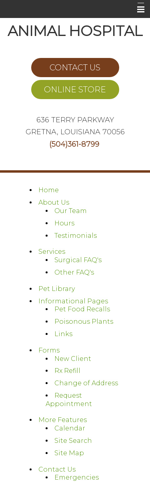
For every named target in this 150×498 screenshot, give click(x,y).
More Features (62, 420)
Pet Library (56, 289)
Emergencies (76, 477)
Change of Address (86, 383)
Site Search (73, 440)
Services (51, 251)
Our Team (70, 211)
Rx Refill (67, 370)
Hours (64, 223)
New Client (72, 359)
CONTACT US (75, 67)
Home (48, 190)
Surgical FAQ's (78, 260)
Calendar (69, 428)
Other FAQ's (74, 272)
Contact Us (57, 469)
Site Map (69, 453)
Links (63, 334)
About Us (53, 202)
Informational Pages (73, 301)
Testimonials (75, 235)
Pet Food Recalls (82, 309)
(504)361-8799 (74, 144)
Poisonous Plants (83, 321)
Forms (49, 350)
